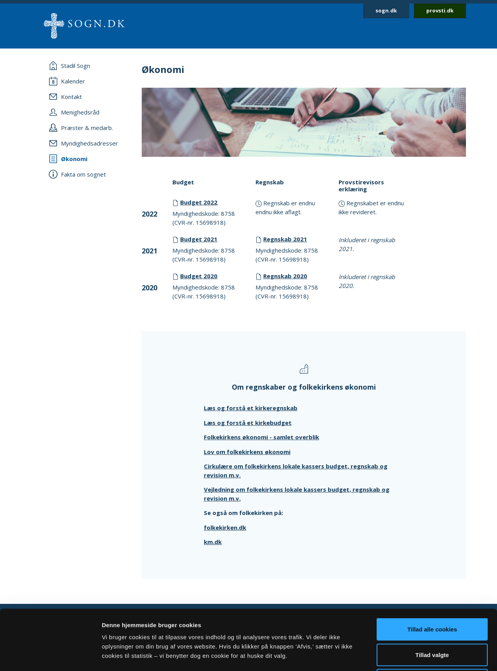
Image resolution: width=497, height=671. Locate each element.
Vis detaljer (403, 655)
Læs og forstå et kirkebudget (248, 423)
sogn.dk (386, 10)
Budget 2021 (198, 239)
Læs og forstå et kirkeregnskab (250, 408)
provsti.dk (440, 10)
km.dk (213, 542)
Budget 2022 (198, 202)
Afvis (432, 620)
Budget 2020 (198, 276)
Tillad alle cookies (432, 569)
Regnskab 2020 (285, 276)
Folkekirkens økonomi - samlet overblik (261, 437)
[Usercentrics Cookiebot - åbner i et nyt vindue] (50, 656)
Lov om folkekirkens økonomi (247, 452)
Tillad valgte (432, 594)
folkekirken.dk (225, 527)
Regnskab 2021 (285, 239)
